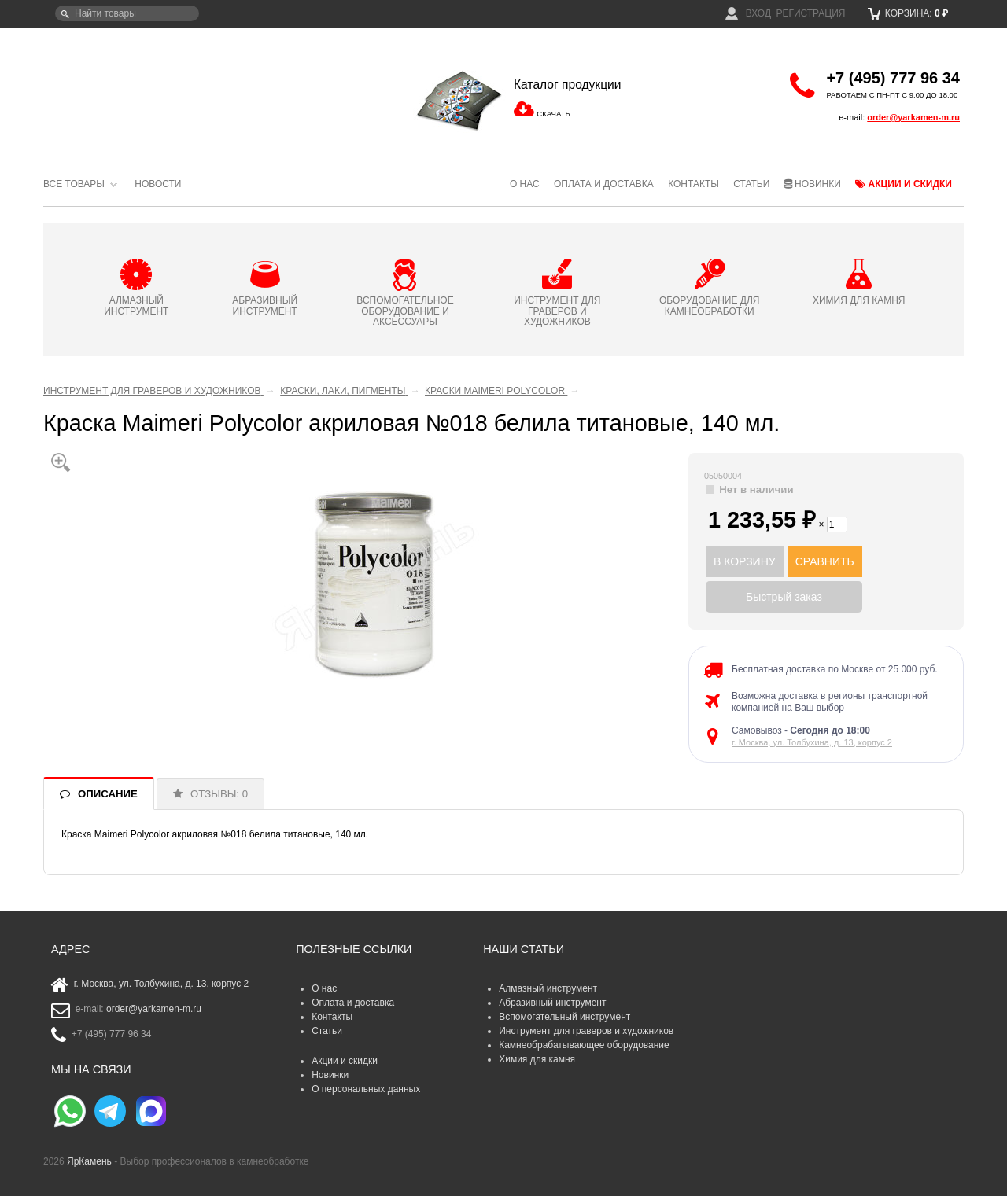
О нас (525, 184)
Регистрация (810, 13)
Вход (748, 13)
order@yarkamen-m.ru (913, 117)
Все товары (74, 184)
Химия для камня (537, 1059)
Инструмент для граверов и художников (586, 1030)
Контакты (693, 184)
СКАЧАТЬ (553, 113)
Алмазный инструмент (548, 988)
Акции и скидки (903, 184)
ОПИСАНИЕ (108, 794)
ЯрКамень (89, 1161)
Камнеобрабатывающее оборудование (584, 1045)
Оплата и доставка (604, 184)
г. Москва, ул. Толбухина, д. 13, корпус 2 (812, 742)
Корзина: (908, 13)
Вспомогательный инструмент (564, 1016)
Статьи (751, 184)
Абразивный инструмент (552, 1002)
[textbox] (127, 13)
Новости (158, 184)
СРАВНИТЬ (824, 561)
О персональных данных (366, 1089)
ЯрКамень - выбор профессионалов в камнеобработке (149, 90)
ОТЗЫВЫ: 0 (219, 794)
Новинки (812, 184)
